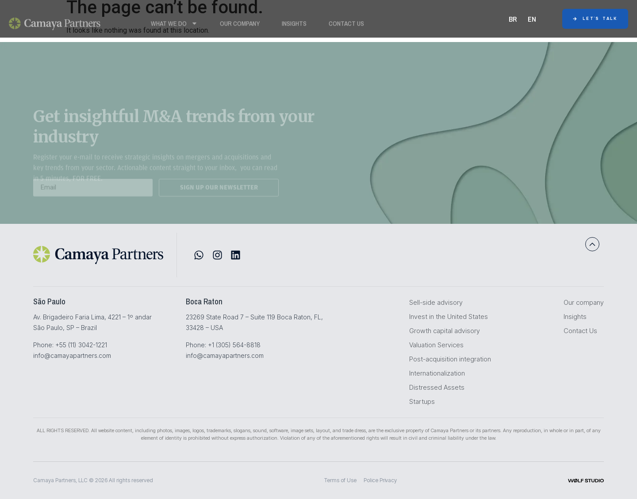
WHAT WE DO (174, 25)
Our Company (240, 25)
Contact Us (346, 25)
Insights (294, 25)
